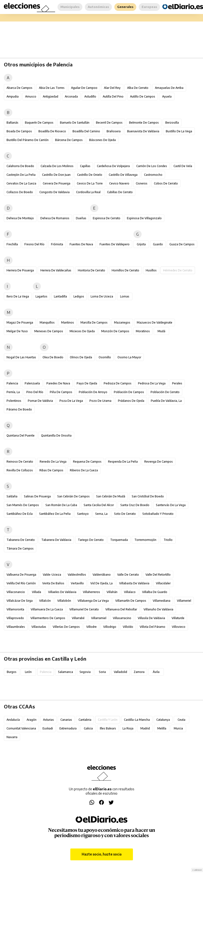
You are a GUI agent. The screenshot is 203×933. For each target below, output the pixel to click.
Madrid (145, 728)
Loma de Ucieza (102, 296)
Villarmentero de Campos (47, 618)
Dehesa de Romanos (54, 218)
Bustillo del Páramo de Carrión (28, 140)
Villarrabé (78, 618)
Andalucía (13, 719)
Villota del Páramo (152, 627)
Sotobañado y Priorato (158, 514)
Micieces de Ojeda (82, 331)
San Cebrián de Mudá (110, 496)
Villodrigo (109, 627)
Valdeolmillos (77, 574)
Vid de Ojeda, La (101, 583)
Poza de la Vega (71, 401)
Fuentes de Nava (81, 244)
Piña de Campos (61, 392)
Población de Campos (129, 392)
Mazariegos (122, 322)
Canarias (66, 719)
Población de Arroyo (93, 392)
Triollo (168, 540)
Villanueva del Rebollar (121, 609)
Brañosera (114, 131)
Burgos (11, 672)
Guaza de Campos (182, 244)
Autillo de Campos (142, 96)
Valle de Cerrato (128, 574)
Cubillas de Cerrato (120, 192)
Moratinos (143, 331)
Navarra (12, 737)
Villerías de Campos (66, 627)
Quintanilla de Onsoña (56, 435)
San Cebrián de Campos (73, 496)
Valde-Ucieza (52, 574)
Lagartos (41, 296)
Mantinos (67, 322)
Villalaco (130, 592)
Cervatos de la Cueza (21, 183)
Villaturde (178, 618)
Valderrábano (102, 574)
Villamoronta (15, 609)
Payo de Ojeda (87, 383)
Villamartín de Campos (130, 600)
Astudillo (90, 96)
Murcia (178, 728)
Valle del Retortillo (158, 574)
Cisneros (141, 183)
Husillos (151, 270)
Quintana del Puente (21, 435)
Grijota (141, 244)
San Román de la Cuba (61, 505)
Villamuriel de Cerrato (84, 609)
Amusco (30, 96)
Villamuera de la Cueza (47, 609)
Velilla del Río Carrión (21, 583)
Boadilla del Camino (86, 131)
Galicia (88, 728)
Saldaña (12, 496)
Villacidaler (163, 583)
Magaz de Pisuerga (20, 322)
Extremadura (68, 728)
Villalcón (45, 600)
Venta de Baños (53, 583)
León (28, 672)
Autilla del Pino (113, 96)
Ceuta (181, 719)
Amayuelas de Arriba (169, 88)
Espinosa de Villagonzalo (144, 218)
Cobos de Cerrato (166, 183)
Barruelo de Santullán (74, 122)
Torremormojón (145, 540)
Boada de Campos (19, 131)
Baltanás (12, 122)
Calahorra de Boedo (20, 166)
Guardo (158, 244)
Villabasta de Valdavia (134, 583)
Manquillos (47, 322)
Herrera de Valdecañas (55, 270)
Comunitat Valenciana (21, 728)
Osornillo (105, 357)
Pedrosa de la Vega (152, 383)
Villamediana (161, 600)
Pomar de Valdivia (40, 401)
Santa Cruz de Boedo (134, 505)
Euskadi (48, 728)
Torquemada (119, 540)
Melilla (161, 728)
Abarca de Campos (19, 88)
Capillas (85, 166)
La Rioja (128, 728)
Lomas (124, 296)
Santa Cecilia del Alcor (99, 505)
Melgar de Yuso (17, 331)
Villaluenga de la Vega (93, 600)
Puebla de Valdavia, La (166, 401)
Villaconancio (16, 592)
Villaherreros (91, 592)
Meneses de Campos (48, 331)
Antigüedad (50, 96)
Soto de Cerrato (125, 514)
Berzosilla (172, 122)
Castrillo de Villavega (123, 175)
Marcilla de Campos (94, 322)
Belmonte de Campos (144, 122)
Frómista (57, 244)
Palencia (12, 383)
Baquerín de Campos (39, 122)
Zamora (139, 672)
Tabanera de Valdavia (56, 540)
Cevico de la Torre (90, 183)
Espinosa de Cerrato (106, 218)
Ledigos (78, 296)
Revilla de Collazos (20, 470)
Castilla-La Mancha (137, 719)
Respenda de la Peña (123, 461)
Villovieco (178, 627)
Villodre (91, 627)
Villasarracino (122, 618)
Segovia (85, 672)
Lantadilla (60, 296)
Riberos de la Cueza (84, 470)
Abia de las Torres (52, 88)
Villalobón (64, 600)
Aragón (31, 719)
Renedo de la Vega (53, 461)
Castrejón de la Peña (21, 175)
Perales (177, 383)
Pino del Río (34, 392)
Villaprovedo (15, 618)
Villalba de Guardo (154, 592)
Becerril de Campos (109, 122)
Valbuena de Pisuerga (21, 574)
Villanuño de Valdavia (158, 609)
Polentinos (14, 401)
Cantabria (85, 719)
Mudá (161, 331)
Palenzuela (32, 383)
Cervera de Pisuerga (56, 183)
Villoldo (128, 627)
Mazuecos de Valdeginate (154, 322)
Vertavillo (77, 583)
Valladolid (120, 672)
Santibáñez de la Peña (55, 514)
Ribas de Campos (51, 470)
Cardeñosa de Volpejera (113, 166)
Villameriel (184, 600)
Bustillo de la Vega (179, 131)
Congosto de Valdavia (54, 192)
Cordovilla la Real (88, 192)
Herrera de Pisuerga (20, 270)
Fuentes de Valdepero (115, 244)
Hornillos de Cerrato (125, 270)
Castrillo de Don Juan (56, 175)
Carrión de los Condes (151, 166)
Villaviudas (38, 627)
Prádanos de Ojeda (131, 401)
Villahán (112, 592)
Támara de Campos (20, 548)
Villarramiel (98, 618)
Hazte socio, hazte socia (102, 854)
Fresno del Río (34, 244)
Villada (36, 592)
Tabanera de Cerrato (21, 540)
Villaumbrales (16, 627)
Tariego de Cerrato (91, 540)
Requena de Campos (87, 461)
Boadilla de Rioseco (52, 131)
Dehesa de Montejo (20, 218)
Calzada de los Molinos (57, 166)
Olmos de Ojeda (81, 357)
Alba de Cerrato (137, 88)
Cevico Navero (119, 183)
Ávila (156, 672)
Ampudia (13, 96)
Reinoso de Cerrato (20, 461)
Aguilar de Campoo (84, 88)
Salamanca (65, 672)
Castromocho (153, 175)
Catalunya (163, 719)
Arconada (71, 96)
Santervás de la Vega (171, 505)
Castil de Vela (183, 166)
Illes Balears (108, 728)
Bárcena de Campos (69, 140)
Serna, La (101, 514)
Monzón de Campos (115, 331)
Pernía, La (13, 392)
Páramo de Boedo (19, 409)
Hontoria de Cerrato (91, 270)
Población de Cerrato (165, 392)
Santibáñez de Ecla (20, 514)
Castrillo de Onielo (89, 175)
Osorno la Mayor (129, 357)
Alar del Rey (112, 88)
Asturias (48, 719)
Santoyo (83, 514)
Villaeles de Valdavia (62, 592)
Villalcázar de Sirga (20, 600)
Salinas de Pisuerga (37, 496)
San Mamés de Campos (23, 505)
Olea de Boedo (53, 357)
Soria (102, 672)
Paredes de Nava (58, 383)
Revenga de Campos (158, 461)
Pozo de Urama (100, 401)
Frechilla (12, 244)
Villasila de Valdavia (151, 618)
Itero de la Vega (18, 296)
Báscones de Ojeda (102, 140)
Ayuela (167, 96)
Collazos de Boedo (20, 192)
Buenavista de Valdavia (143, 131)
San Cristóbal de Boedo (148, 496)
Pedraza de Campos (117, 383)
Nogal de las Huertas (21, 357)
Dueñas (81, 218)
